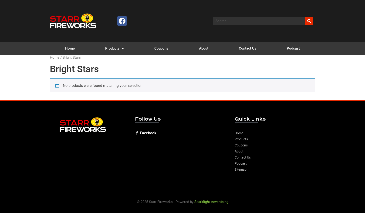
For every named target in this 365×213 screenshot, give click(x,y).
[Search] (309, 21)
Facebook (148, 133)
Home (70, 48)
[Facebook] (137, 133)
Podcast (293, 48)
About (203, 48)
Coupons (161, 48)
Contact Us (247, 48)
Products (114, 48)
